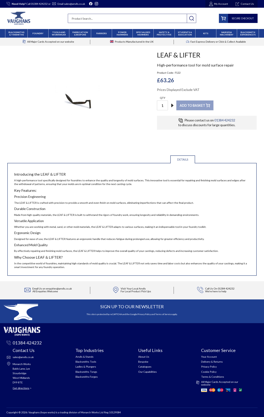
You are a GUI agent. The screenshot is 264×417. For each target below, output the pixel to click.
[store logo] (18, 18)
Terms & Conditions (212, 376)
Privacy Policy (144, 314)
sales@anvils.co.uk (74, 3)
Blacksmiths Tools (86, 361)
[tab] (182, 159)
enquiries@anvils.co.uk (59, 288)
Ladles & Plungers (86, 366)
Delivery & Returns (212, 361)
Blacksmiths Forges (87, 376)
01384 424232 (39, 3)
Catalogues (144, 366)
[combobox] (132, 18)
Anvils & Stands (85, 356)
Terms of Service (163, 314)
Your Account (209, 356)
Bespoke (143, 361)
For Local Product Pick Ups (136, 291)
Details (182, 159)
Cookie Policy (209, 371)
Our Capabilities (147, 371)
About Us (143, 356)
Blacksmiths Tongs (86, 371)
